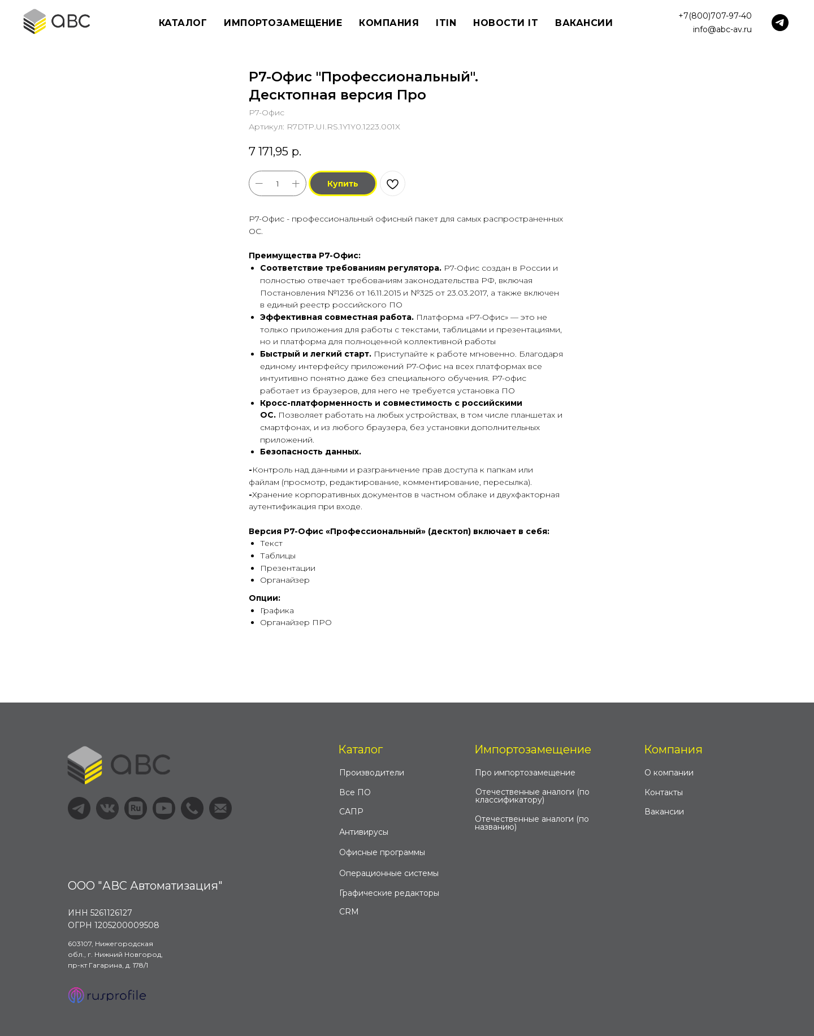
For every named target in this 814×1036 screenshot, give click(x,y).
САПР (351, 812)
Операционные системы (389, 873)
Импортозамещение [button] (283, 23)
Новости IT (505, 23)
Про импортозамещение (525, 773)
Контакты (663, 792)
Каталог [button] (183, 23)
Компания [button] (389, 23)
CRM (349, 912)
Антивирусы (363, 832)
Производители (371, 773)
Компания (673, 749)
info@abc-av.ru (722, 29)
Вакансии (584, 23)
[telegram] (780, 22)
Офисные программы (382, 852)
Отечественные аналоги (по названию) (532, 823)
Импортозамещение (532, 749)
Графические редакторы (389, 893)
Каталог (360, 749)
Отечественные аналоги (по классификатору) (532, 796)
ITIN (446, 23)
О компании (669, 773)
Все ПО (355, 792)
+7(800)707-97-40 (715, 16)
